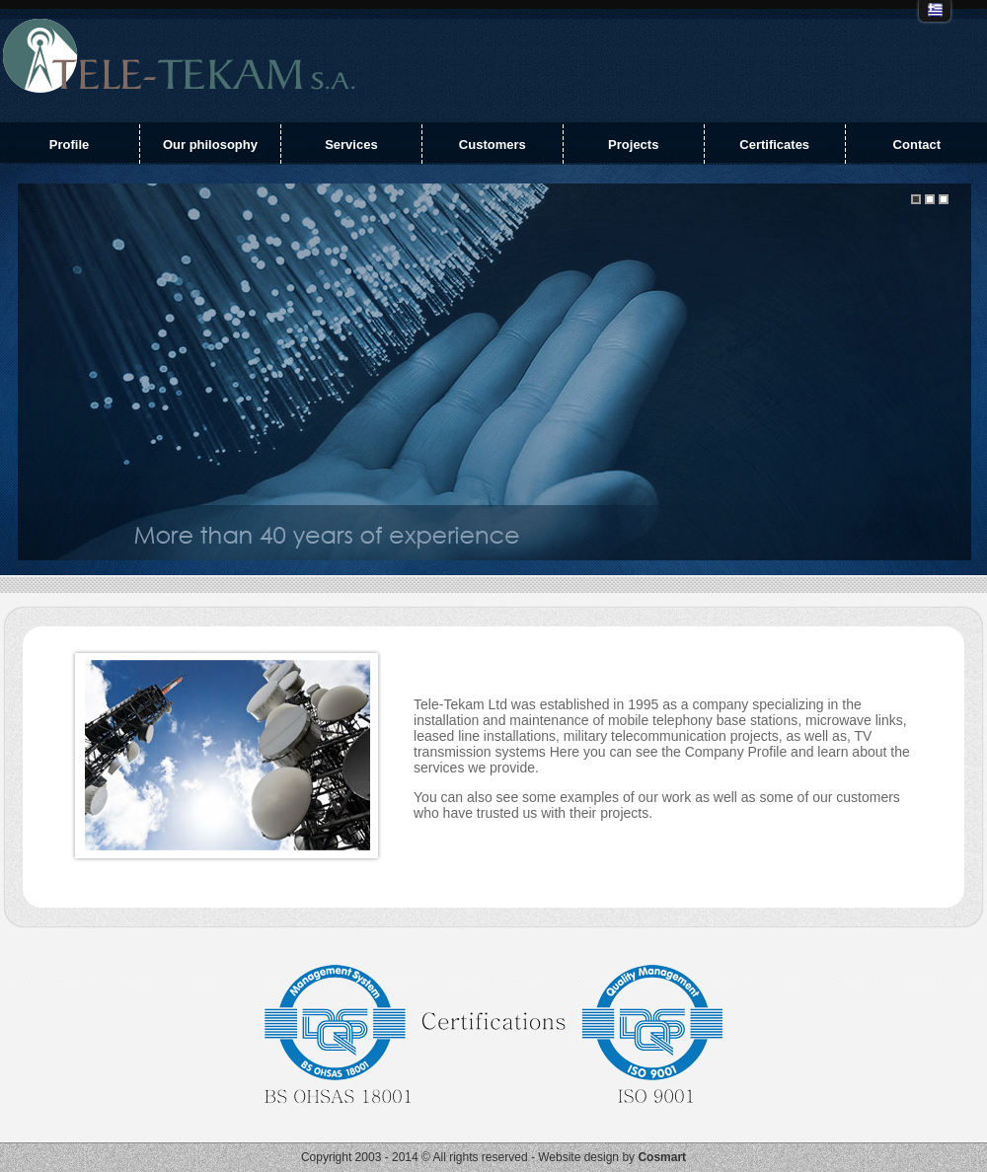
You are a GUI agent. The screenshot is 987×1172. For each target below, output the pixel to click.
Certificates (774, 144)
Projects (633, 144)
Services (351, 144)
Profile (69, 144)
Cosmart (662, 1157)
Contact (917, 144)
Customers (492, 144)
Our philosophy (210, 144)
